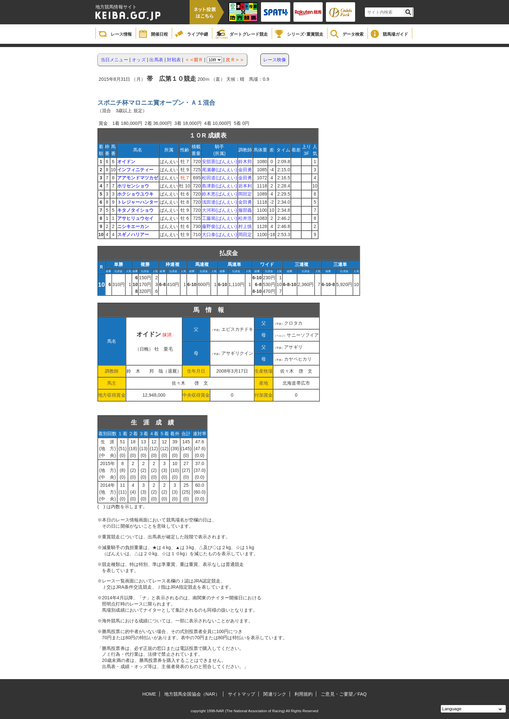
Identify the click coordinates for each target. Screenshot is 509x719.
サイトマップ (241, 694)
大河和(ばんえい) (219, 210)
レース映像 (274, 59)
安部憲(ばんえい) (219, 161)
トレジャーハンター (137, 202)
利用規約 (303, 694)
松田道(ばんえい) (219, 177)
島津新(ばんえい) (219, 185)
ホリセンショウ (133, 185)
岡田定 (245, 194)
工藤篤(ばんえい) (219, 218)
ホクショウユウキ (135, 194)
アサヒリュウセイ (135, 218)
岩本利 (245, 185)
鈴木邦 (245, 161)
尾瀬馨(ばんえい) (219, 169)
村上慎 (245, 226)
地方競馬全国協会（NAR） (192, 694)
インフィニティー (135, 169)
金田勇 (245, 169)
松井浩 (245, 218)
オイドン (126, 161)
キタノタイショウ (135, 210)
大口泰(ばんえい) (219, 234)
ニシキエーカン (133, 226)
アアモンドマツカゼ (137, 177)
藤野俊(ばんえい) (219, 226)
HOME (149, 694)
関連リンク (274, 694)
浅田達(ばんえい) (219, 202)
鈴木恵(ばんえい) (219, 194)
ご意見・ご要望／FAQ (343, 694)
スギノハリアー (133, 234)
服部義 (245, 210)
